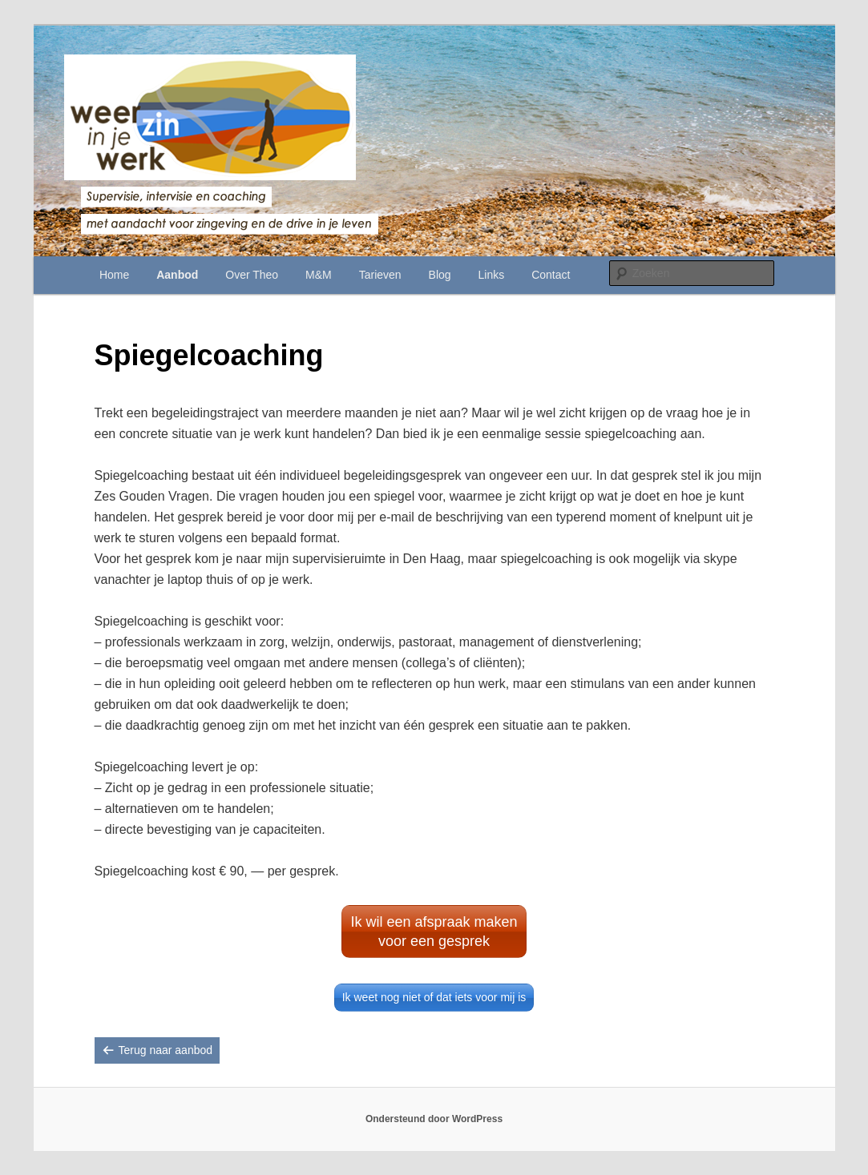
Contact (550, 274)
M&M (318, 274)
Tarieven (380, 274)
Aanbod (177, 274)
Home (114, 274)
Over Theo (251, 274)
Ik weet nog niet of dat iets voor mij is (434, 997)
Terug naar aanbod (166, 1050)
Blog (440, 274)
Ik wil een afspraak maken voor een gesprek (433, 931)
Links (491, 274)
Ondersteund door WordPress (434, 1119)
